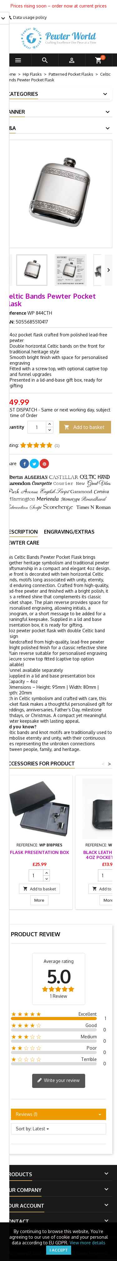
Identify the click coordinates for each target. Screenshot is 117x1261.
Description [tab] (21, 532)
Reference (15, 313)
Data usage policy (29, 17)
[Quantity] (36, 427)
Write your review (58, 1081)
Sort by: (24, 1128)
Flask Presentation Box (39, 852)
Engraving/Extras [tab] (69, 532)
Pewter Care (22, 543)
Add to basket (84, 427)
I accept (59, 1250)
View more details (87, 1242)
